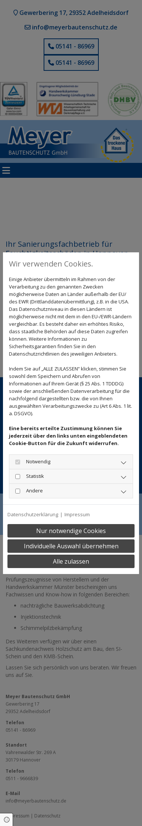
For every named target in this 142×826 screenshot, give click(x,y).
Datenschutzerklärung (32, 514)
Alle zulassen (71, 561)
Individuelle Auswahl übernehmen (71, 546)
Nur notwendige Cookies (71, 531)
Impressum (77, 514)
